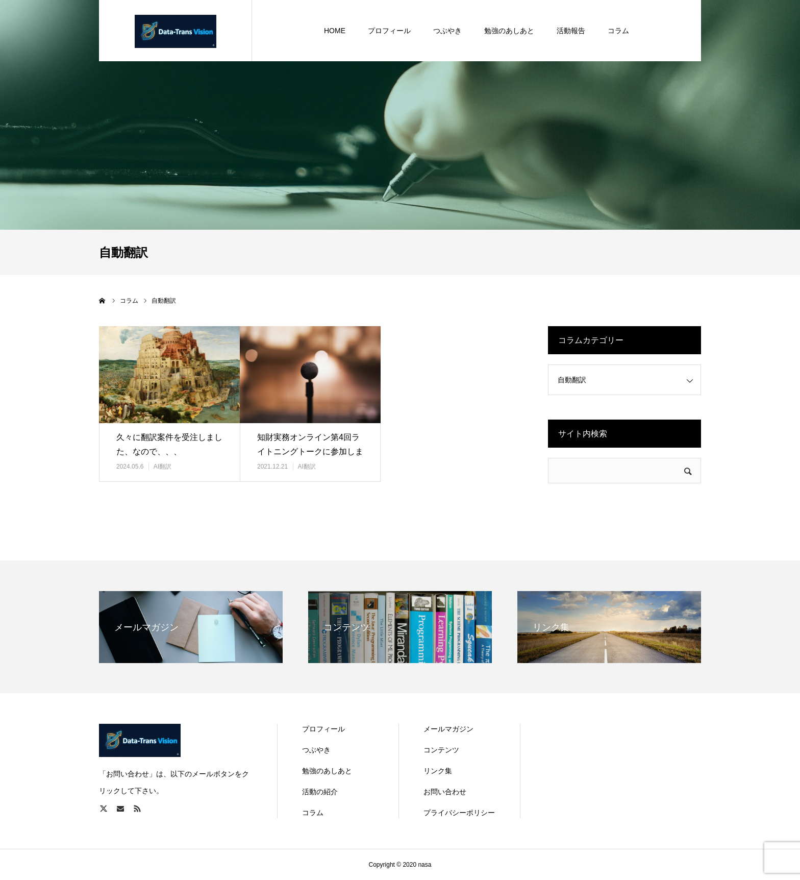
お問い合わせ (444, 792)
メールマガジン (448, 729)
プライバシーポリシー (459, 813)
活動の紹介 (320, 792)
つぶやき (316, 750)
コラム (312, 813)
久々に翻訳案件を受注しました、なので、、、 (169, 444)
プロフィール (323, 729)
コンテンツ (441, 750)
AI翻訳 (162, 466)
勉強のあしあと (327, 771)
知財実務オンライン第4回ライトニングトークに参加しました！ (310, 452)
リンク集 (437, 771)
